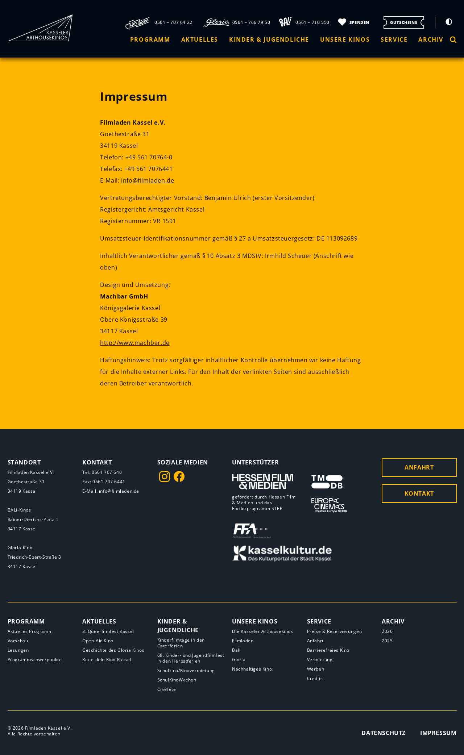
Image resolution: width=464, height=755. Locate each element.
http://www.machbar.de (135, 343)
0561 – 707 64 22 (173, 22)
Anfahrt (419, 467)
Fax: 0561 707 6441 (103, 482)
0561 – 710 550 (312, 22)
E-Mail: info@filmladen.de (110, 491)
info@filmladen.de (147, 180)
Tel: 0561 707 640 (102, 472)
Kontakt (419, 493)
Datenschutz (383, 733)
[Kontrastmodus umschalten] (449, 21)
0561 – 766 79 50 (251, 22)
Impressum (438, 733)
